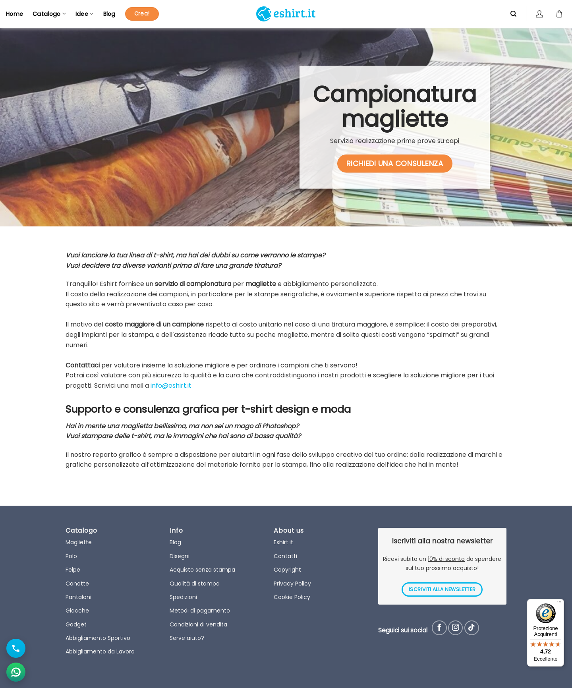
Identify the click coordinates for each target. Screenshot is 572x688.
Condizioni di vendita (198, 624)
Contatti (285, 556)
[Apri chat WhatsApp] (15, 672)
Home (14, 14)
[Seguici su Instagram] (455, 627)
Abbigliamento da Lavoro (100, 651)
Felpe (73, 570)
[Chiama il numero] (15, 648)
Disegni (179, 556)
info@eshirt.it (171, 385)
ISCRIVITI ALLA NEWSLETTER (442, 589)
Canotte (77, 584)
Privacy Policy (292, 584)
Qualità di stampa (195, 584)
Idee (84, 14)
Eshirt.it (283, 542)
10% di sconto (446, 559)
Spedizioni (183, 597)
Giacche (77, 611)
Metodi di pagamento (200, 611)
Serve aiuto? (187, 638)
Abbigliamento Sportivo (98, 638)
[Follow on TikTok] (471, 627)
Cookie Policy (292, 597)
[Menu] (559, 604)
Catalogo (49, 14)
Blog (109, 14)
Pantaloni (78, 597)
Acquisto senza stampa (202, 570)
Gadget (76, 624)
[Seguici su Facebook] (439, 627)
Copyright (287, 570)
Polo (71, 556)
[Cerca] (513, 13)
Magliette (79, 542)
